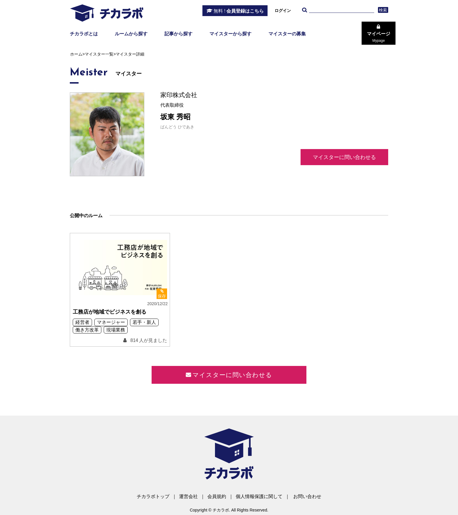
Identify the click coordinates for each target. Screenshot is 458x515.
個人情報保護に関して (259, 496)
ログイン (283, 10)
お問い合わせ (307, 496)
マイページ (378, 37)
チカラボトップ (153, 496)
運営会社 (188, 496)
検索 (383, 10)
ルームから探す (131, 33)
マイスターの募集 (287, 33)
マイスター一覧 (99, 54)
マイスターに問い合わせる (344, 157)
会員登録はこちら (239, 11)
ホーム (76, 54)
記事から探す (178, 33)
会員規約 (216, 496)
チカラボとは (84, 33)
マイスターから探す (230, 33)
